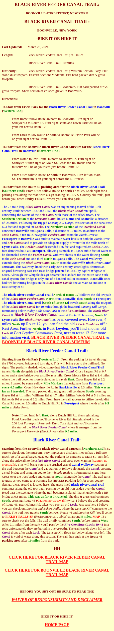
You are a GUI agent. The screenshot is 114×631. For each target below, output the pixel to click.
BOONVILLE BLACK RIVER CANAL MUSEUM (46, 342)
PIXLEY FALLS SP (19, 516)
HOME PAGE (57, 625)
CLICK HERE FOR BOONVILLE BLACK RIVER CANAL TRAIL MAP (57, 572)
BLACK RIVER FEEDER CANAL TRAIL (68, 337)
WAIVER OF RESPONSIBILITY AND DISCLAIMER (57, 600)
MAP (96, 516)
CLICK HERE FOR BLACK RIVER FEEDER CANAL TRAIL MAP (57, 559)
